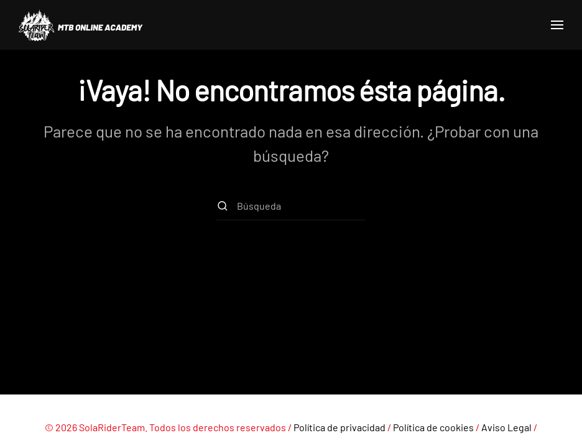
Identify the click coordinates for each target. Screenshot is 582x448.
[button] (557, 25)
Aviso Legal (506, 427)
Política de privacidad (339, 427)
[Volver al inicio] (81, 25)
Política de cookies (433, 427)
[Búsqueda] (291, 206)
